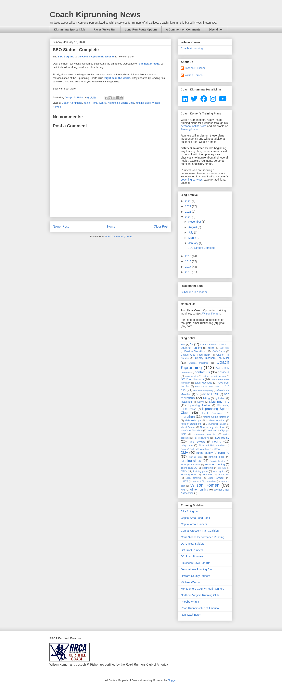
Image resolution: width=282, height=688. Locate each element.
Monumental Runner (216, 424)
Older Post (161, 226)
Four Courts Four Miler (207, 386)
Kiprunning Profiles (199, 405)
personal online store (193, 126)
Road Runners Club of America (200, 608)
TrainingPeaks (189, 129)
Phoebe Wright (190, 601)
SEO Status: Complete (201, 247)
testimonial (207, 468)
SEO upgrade (66, 56)
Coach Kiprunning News (95, 14)
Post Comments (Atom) (118, 236)
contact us (202, 372)
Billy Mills (224, 348)
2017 (188, 266)
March (192, 237)
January (193, 243)
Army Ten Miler (208, 344)
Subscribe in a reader (194, 292)
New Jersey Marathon (212, 427)
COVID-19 (223, 372)
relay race (187, 445)
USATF (184, 481)
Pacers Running (202, 438)
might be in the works (117, 78)
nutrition (211, 430)
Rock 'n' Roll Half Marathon (195, 449)
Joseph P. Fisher (195, 68)
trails (184, 471)
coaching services (192, 179)
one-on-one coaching (205, 434)
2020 (188, 217)
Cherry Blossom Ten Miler (212, 358)
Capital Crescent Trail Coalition (200, 530)
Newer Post (61, 226)
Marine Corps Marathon (216, 417)
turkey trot (223, 474)
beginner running (191, 347)
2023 (188, 201)
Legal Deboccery (212, 413)
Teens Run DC (189, 468)
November (195, 221)
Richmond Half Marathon (212, 445)
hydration (220, 398)
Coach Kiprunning (72, 102)
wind (183, 490)
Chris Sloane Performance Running (202, 537)
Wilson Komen (193, 75)
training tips (219, 471)
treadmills (207, 474)
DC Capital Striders (192, 543)
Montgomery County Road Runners (202, 588)
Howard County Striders (195, 575)
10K (183, 344)
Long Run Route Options (141, 29)
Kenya (102, 102)
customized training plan (214, 376)
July (191, 232)
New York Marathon (191, 430)
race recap (221, 437)
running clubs (143, 102)
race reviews (197, 441)
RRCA (216, 449)
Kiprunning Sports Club (69, 29)
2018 (188, 261)
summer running (215, 464)
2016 (188, 272)
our (141, 63)
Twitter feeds (151, 63)
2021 (188, 211)
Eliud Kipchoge (203, 382)
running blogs (216, 457)
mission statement (191, 423)
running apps (195, 457)
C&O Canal (218, 351)
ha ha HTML (90, 102)
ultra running (193, 478)
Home (111, 226)
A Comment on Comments (183, 29)
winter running (199, 489)
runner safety (204, 452)
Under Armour (216, 478)
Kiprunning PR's (219, 401)
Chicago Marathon (198, 363)
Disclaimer (216, 29)
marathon (188, 417)
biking (211, 348)
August (193, 227)
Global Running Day (203, 390)
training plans (200, 471)
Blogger (172, 680)
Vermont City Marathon (204, 481)
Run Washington (191, 614)
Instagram (186, 401)
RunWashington (217, 461)
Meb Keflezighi (193, 420)
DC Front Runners (192, 550)
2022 (188, 206)
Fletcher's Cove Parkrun (195, 562)
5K (191, 344)
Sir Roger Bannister (190, 464)
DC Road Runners (192, 379)
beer (223, 344)
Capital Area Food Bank (195, 354)
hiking (206, 398)
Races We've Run (105, 29)
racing (216, 441)
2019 (188, 256)
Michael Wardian (215, 420)
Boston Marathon (195, 351)
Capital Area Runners (194, 524)
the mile (222, 468)
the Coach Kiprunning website (96, 56)
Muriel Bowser (188, 427)
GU (197, 394)
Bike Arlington (189, 511)
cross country (191, 376)
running (223, 453)
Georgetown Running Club (197, 569)
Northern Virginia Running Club (200, 595)
